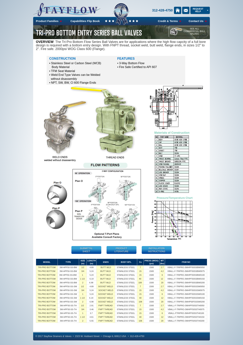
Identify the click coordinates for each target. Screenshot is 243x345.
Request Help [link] (198, 10)
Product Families (49, 21)
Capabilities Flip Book (85, 21)
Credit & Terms (169, 21)
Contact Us (198, 21)
